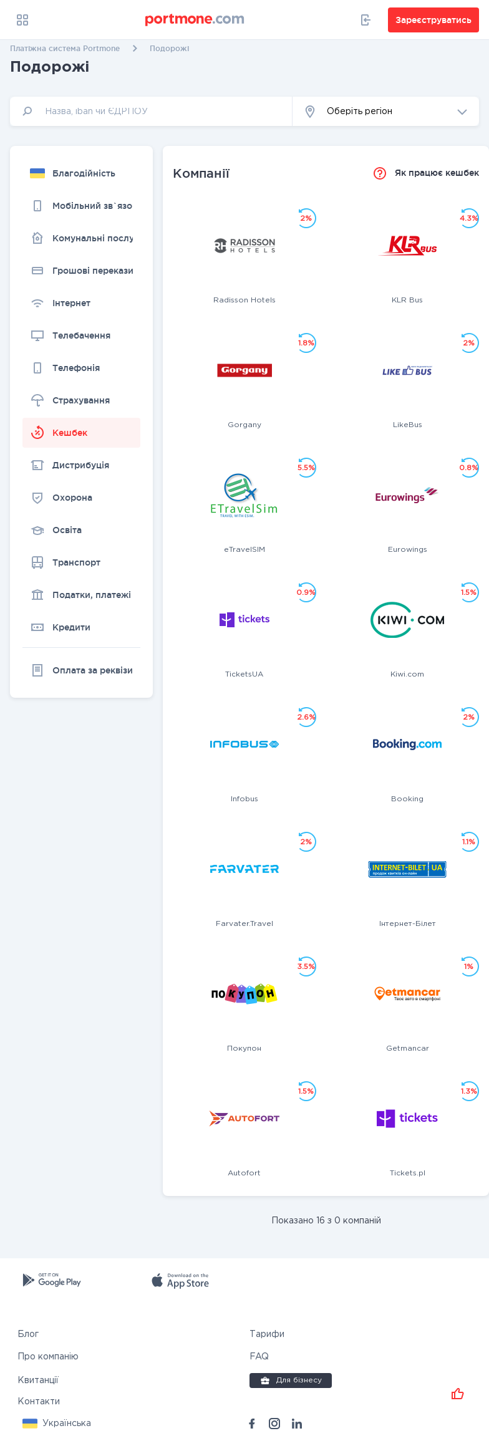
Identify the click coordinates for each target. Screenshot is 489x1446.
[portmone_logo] (195, 20)
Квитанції (38, 1380)
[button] (386, 111)
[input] (151, 111)
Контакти (38, 1401)
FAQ (259, 1357)
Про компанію (48, 1357)
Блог (28, 1334)
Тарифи (266, 1334)
